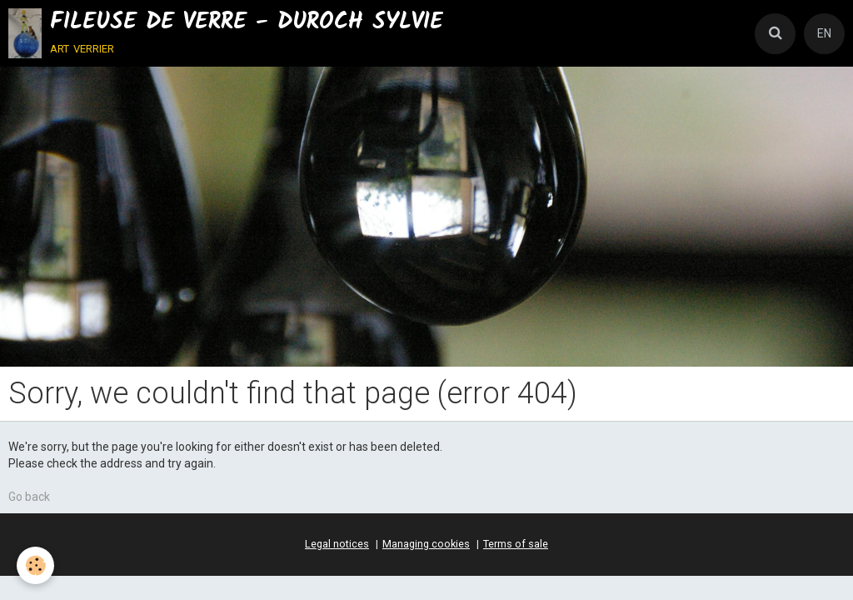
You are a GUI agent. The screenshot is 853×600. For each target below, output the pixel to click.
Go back (29, 496)
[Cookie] (35, 565)
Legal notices (337, 544)
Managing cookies (426, 544)
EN (824, 33)
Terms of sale (515, 544)
